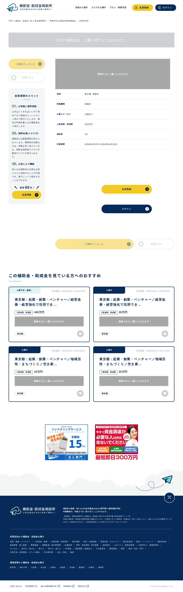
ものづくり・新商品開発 (124, 545)
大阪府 (53, 567)
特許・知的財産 (90, 542)
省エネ (41, 549)
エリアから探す (98, 7)
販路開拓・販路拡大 (83, 549)
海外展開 (76, 542)
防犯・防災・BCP (136, 549)
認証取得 (106, 545)
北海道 (72, 567)
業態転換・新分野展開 (51, 545)
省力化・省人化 (27, 549)
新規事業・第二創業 (18, 545)
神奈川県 (23, 567)
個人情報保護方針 (49, 586)
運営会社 (82, 586)
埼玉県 (43, 567)
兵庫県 (91, 567)
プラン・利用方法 (118, 7)
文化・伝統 (61, 552)
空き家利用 (48, 552)
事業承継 (34, 545)
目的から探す (81, 7)
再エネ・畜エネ (54, 549)
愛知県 (81, 567)
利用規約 (67, 586)
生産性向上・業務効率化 (148, 545)
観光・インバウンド (145, 542)
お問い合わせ (16, 586)
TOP (10, 21)
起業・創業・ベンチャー (20, 542)
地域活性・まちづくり (110, 542)
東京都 (13, 567)
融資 (72, 552)
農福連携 (113, 549)
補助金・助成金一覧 (23, 21)
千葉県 (34, 567)
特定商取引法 (31, 586)
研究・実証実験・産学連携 (87, 545)
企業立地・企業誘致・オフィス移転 (25, 552)
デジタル (13, 549)
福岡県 (101, 567)
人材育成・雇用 (40, 542)
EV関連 (68, 549)
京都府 (62, 567)
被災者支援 (128, 542)
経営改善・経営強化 (59, 542)
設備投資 (68, 545)
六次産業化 (100, 549)
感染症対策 (162, 542)
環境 (123, 549)
